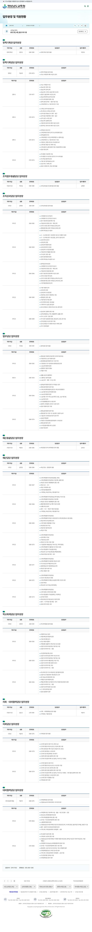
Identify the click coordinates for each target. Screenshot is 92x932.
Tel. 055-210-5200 (73, 900)
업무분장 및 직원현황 (30, 25)
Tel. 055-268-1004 (13, 900)
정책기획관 (11, 25)
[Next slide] (7, 881)
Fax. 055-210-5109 (83, 900)
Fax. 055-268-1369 (54, 900)
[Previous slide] (4, 881)
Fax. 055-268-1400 (24, 900)
